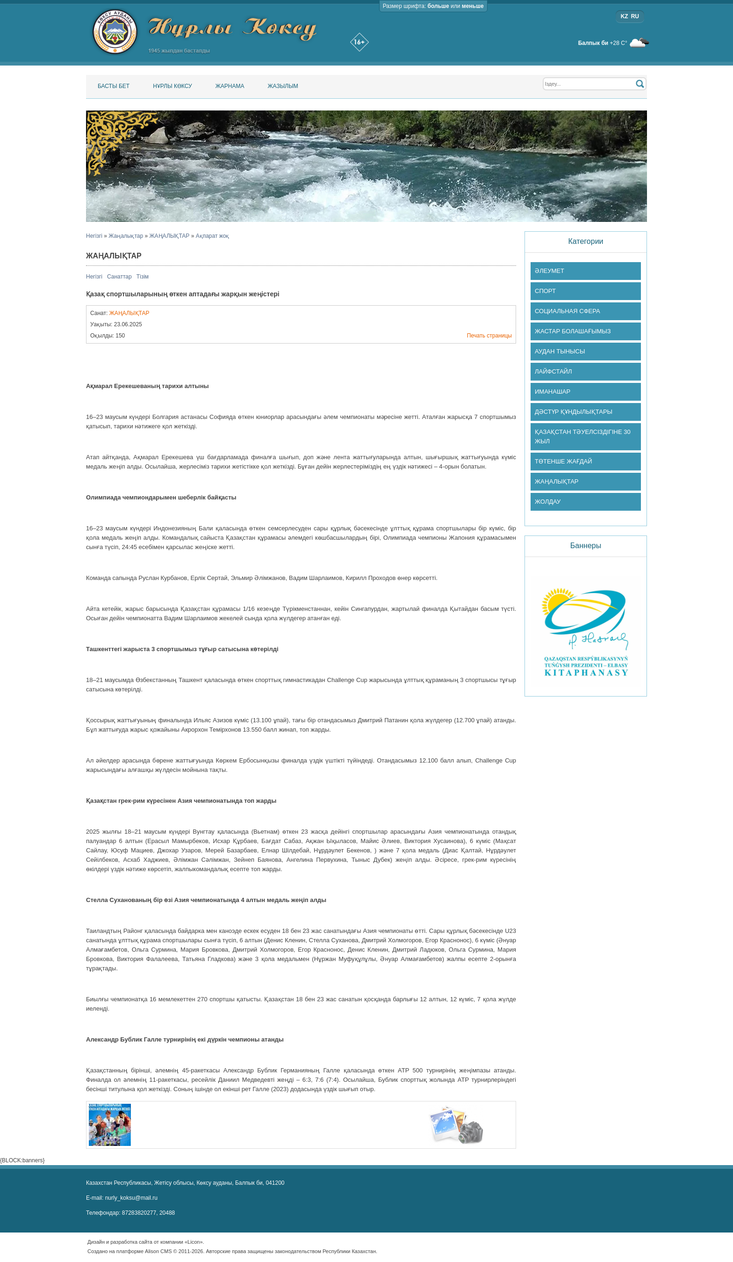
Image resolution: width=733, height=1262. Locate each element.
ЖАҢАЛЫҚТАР (170, 236)
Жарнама (230, 86)
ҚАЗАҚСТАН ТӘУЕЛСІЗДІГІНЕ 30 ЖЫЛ (583, 436)
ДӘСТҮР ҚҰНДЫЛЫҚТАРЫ (573, 411)
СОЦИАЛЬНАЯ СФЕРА (567, 311)
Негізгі (94, 236)
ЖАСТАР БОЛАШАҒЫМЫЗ (573, 331)
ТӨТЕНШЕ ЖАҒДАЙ (563, 461)
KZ (624, 16)
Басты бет (113, 86)
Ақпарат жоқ (213, 236)
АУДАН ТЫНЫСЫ (560, 351)
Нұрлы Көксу (172, 86)
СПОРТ (545, 290)
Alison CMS (158, 1251)
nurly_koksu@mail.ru (131, 1198)
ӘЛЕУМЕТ (549, 270)
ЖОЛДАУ (548, 501)
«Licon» (194, 1242)
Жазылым (282, 86)
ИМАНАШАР (552, 391)
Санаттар (119, 276)
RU (635, 16)
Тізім (143, 276)
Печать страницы (489, 335)
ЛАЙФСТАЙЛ (553, 371)
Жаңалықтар (125, 236)
